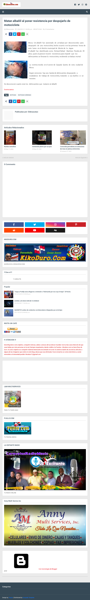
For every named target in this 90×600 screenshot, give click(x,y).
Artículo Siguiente (81, 157)
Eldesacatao (10, 29)
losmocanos (9, 90)
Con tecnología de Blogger (30, 568)
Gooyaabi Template (28, 597)
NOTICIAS (38, 29)
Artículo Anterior (8, 157)
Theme (11, 597)
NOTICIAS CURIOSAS (24, 95)
